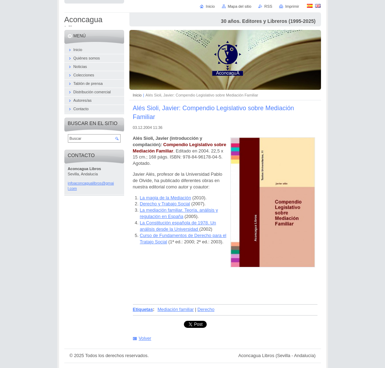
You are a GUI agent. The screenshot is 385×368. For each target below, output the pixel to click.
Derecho (206, 309)
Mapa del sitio (239, 6)
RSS (268, 6)
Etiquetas (143, 309)
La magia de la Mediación (165, 197)
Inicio (137, 95)
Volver (145, 338)
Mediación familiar (176, 309)
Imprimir (292, 6)
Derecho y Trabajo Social (165, 203)
